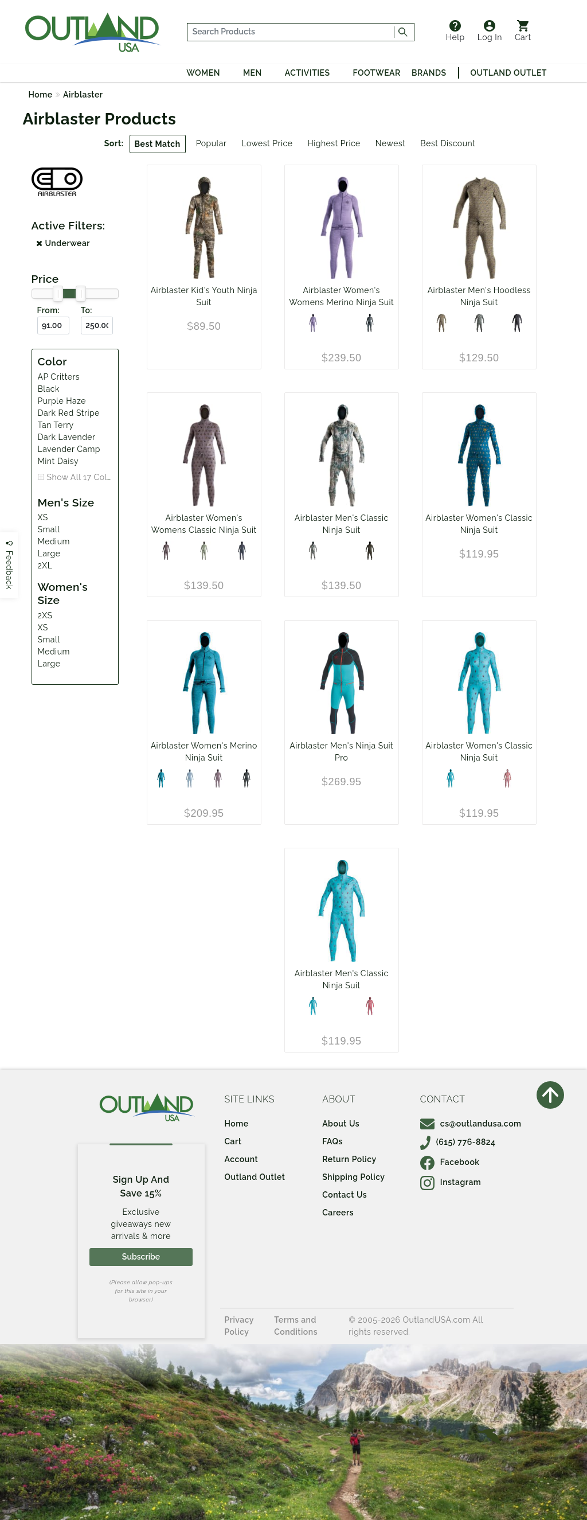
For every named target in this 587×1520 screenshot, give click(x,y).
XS (43, 517)
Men (252, 72)
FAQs (332, 1141)
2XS (45, 615)
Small (49, 529)
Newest (390, 143)
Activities (307, 72)
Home (41, 94)
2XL (45, 565)
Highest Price (333, 143)
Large (49, 553)
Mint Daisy (58, 461)
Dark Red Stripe (69, 413)
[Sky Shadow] (189, 778)
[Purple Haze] (313, 322)
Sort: (114, 143)
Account (242, 1159)
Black (49, 388)
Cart (523, 31)
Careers (338, 1212)
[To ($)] (97, 325)
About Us (340, 1123)
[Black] (369, 322)
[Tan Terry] (441, 322)
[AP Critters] (450, 778)
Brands (429, 72)
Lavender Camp (69, 449)
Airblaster (83, 94)
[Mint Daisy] (204, 550)
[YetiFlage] (313, 550)
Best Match (158, 144)
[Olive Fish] (479, 322)
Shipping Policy (353, 1177)
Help (455, 31)
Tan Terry (56, 425)
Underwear (63, 243)
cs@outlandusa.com (471, 1123)
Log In (490, 31)
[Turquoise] (161, 778)
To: (86, 310)
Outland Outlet (509, 72)
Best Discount (447, 143)
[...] (290, 32)
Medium (54, 541)
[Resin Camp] (369, 550)
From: (48, 310)
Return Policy (349, 1159)
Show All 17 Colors (83, 477)
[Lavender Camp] (166, 550)
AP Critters (59, 376)
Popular (211, 143)
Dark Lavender (67, 437)
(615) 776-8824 (458, 1142)
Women (203, 72)
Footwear (377, 72)
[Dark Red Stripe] (507, 778)
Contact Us (344, 1194)
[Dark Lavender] (217, 778)
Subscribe (141, 1256)
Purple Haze (62, 401)
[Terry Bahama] (369, 1006)
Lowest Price (266, 143)
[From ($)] (53, 325)
